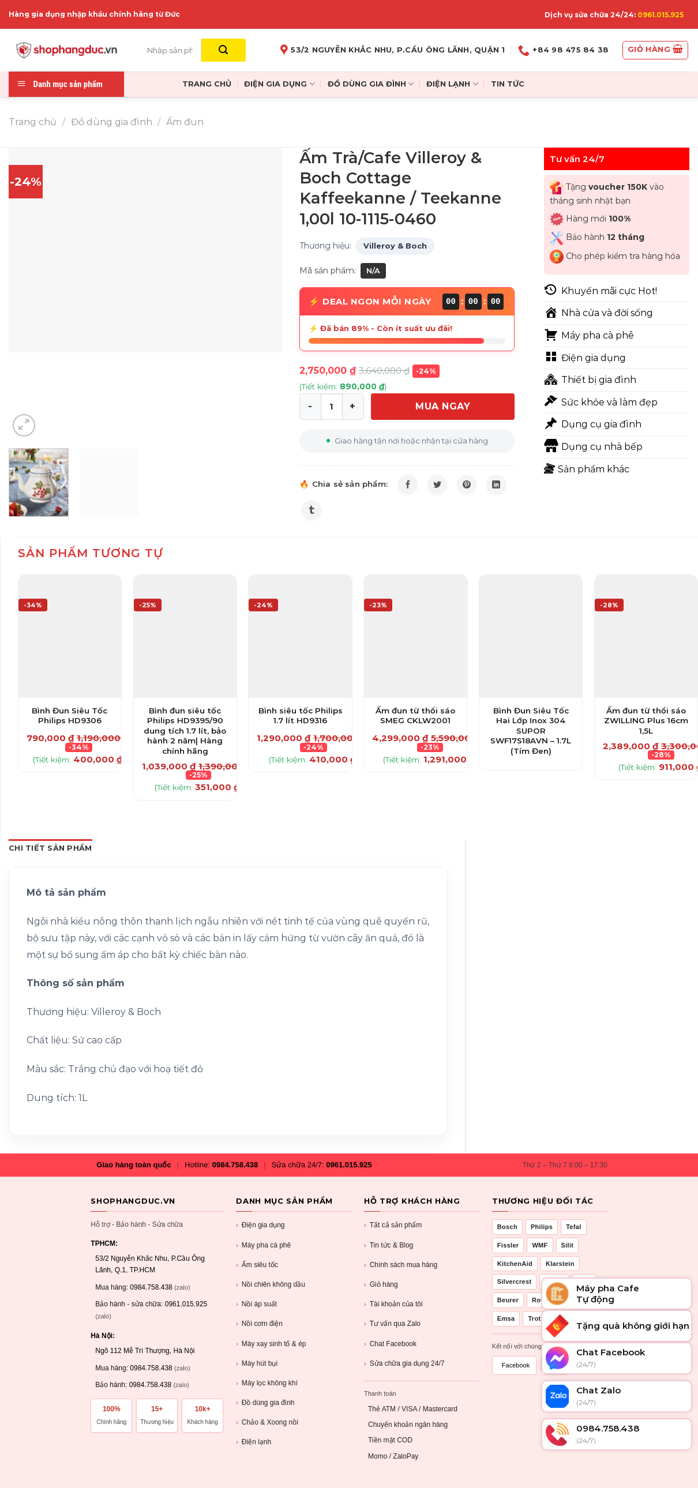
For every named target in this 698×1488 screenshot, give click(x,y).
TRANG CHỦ (206, 84)
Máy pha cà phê (263, 1245)
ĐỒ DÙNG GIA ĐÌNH (371, 83)
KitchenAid (514, 1263)
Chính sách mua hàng (400, 1265)
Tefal (573, 1226)
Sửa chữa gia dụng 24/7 (404, 1363)
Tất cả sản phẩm (393, 1225)
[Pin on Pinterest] (466, 484)
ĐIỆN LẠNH (452, 83)
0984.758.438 (235, 1164)
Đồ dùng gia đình (111, 122)
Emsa (506, 1318)
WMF (539, 1245)
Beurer (508, 1300)
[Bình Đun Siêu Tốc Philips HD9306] (69, 636)
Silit (567, 1245)
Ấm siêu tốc (257, 1265)
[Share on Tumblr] (311, 510)
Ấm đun (185, 122)
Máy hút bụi (256, 1363)
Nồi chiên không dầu (270, 1284)
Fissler (508, 1245)
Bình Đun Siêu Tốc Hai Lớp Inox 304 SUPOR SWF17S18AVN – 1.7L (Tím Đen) (530, 731)
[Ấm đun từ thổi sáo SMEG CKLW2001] (415, 636)
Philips (542, 1226)
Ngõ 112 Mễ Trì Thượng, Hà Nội (144, 1351)
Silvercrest (514, 1281)
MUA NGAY (442, 406)
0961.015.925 (660, 14)
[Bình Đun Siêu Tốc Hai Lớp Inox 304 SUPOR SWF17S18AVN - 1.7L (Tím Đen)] (530, 636)
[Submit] (223, 50)
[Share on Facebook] (408, 484)
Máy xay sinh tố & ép (271, 1344)
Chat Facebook (390, 1344)
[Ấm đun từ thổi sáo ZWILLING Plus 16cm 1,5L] (646, 636)
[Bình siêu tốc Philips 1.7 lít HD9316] (300, 636)
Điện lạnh (253, 1442)
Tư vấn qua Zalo (392, 1323)
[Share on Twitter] (437, 484)
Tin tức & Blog (388, 1245)
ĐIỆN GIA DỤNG (279, 83)
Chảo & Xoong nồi (267, 1422)
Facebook (516, 1365)
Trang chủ (33, 122)
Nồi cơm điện (259, 1323)
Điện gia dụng (260, 1225)
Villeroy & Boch (395, 245)
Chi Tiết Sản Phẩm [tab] (50, 848)
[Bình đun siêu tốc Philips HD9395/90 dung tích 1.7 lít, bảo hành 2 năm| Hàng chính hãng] (185, 636)
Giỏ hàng (381, 1284)
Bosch (507, 1226)
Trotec (538, 1318)
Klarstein (560, 1263)
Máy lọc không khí (267, 1383)
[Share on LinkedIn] (496, 484)
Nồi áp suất (256, 1304)
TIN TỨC (507, 84)
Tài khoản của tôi (393, 1304)
